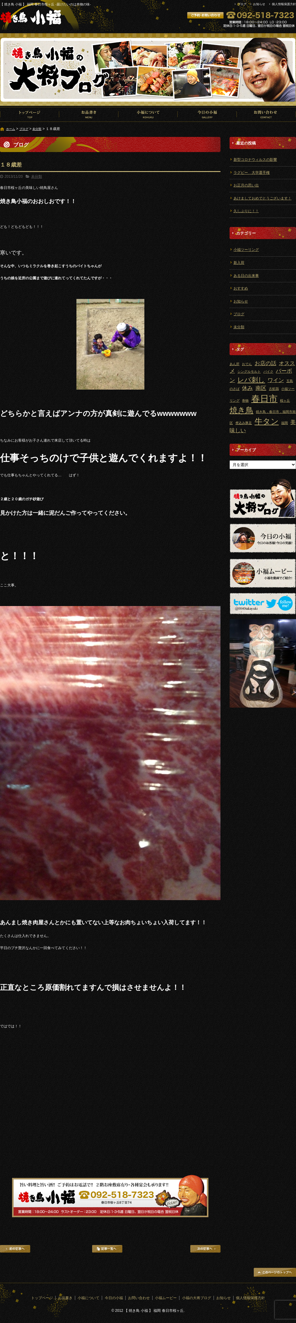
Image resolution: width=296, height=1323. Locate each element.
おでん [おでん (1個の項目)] (247, 364)
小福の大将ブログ (196, 1298)
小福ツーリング (246, 250)
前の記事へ (15, 1249)
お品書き (88, 114)
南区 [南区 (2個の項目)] (261, 388)
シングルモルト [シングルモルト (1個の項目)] (249, 371)
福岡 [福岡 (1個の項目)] (284, 423)
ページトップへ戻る (275, 1272)
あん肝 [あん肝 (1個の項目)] (235, 364)
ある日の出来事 (246, 276)
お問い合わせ (266, 114)
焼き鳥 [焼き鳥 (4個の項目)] (241, 410)
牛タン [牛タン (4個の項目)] (267, 421)
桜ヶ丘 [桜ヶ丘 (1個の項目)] (285, 400)
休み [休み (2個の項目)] (247, 388)
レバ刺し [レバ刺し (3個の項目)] (251, 380)
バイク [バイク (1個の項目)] (268, 371)
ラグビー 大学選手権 (251, 172)
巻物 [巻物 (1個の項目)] (245, 400)
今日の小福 (207, 114)
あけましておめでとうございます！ (262, 198)
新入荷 (238, 263)
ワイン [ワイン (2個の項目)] (276, 380)
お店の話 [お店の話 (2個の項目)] (265, 363)
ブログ (241, 4)
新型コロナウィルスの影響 (255, 159)
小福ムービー (166, 1298)
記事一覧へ (107, 1249)
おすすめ (240, 288)
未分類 (36, 129)
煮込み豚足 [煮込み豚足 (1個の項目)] (243, 423)
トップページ (29, 114)
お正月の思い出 (246, 185)
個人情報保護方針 (284, 4)
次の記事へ (205, 1249)
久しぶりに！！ (246, 211)
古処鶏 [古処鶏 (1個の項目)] (274, 389)
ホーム (10, 129)
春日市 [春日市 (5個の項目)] (264, 399)
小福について (148, 114)
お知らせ (259, 4)
